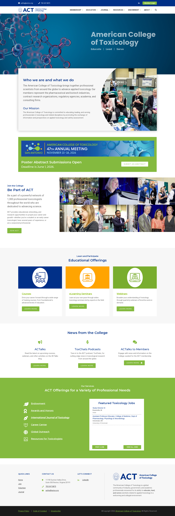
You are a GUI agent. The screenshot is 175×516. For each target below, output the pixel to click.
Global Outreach (40, 431)
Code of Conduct (40, 511)
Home (20, 480)
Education (91, 10)
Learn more (30, 309)
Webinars (122, 293)
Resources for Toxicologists (46, 438)
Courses (26, 293)
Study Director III (99, 408)
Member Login (149, 3)
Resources (119, 10)
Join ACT (14, 231)
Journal (105, 10)
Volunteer (22, 488)
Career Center (39, 424)
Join (20, 484)
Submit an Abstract (135, 164)
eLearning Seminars (80, 293)
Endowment (134, 10)
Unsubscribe (56, 511)
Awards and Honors (42, 410)
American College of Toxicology (128, 511)
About (148, 10)
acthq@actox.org (25, 3)
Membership (76, 10)
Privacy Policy (23, 511)
